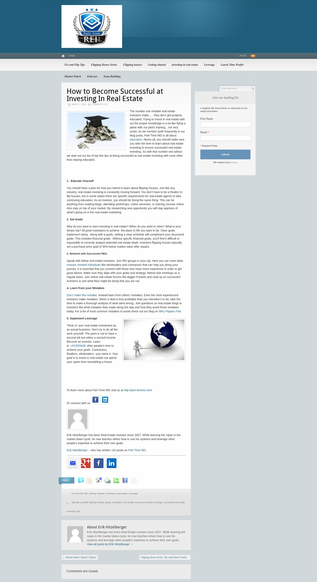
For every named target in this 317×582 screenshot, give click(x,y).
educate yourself (80, 502)
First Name (206, 118)
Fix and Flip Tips (74, 64)
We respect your (225, 162)
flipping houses (96, 502)
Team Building (111, 76)
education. (136, 139)
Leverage (209, 64)
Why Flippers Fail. (170, 311)
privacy (233, 162)
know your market (144, 502)
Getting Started (157, 64)
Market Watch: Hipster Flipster (81, 557)
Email (203, 132)
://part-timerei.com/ (140, 390)
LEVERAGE (79, 345)
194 (113, 450)
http (126, 390)
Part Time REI (137, 450)
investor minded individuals (84, 264)
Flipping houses (132, 64)
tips (78, 511)
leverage (158, 502)
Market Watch (72, 76)
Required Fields (208, 146)
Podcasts (92, 76)
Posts (243, 56)
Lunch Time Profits (232, 64)
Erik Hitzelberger (77, 450)
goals (107, 502)
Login (72, 56)
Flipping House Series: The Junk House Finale (164, 557)
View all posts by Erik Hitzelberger (110, 544)
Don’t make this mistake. (82, 295)
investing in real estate (185, 64)
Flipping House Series (104, 64)
